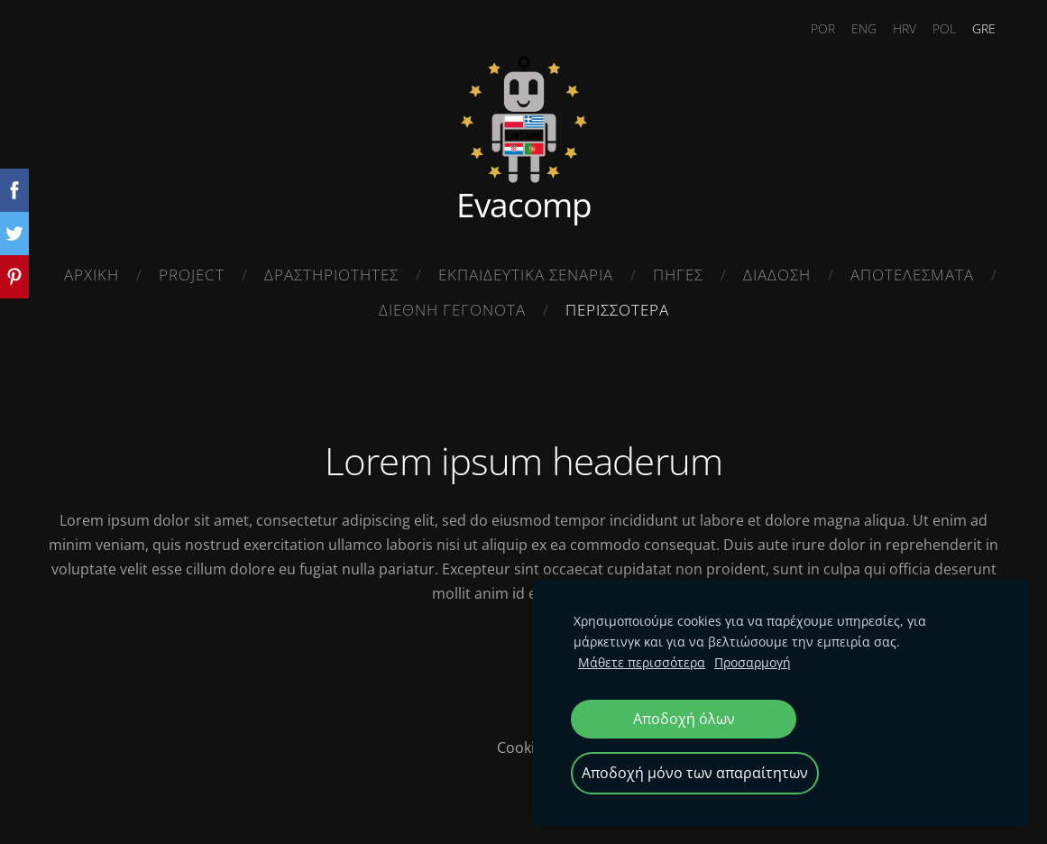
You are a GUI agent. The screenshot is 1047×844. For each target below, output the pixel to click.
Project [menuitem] (192, 274)
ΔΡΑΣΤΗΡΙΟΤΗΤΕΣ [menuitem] (331, 274)
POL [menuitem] (944, 28)
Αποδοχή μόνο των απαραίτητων (695, 773)
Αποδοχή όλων (684, 719)
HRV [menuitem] (904, 28)
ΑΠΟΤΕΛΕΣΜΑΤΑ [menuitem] (912, 274)
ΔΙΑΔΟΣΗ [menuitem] (777, 274)
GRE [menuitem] (984, 28)
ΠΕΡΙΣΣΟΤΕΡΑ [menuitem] (617, 309)
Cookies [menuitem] (523, 747)
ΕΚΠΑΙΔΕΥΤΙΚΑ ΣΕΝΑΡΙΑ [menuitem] (525, 274)
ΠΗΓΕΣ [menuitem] (678, 274)
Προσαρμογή (752, 662)
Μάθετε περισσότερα (641, 662)
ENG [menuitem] (864, 28)
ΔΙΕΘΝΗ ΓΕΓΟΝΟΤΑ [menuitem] (452, 309)
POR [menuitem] (823, 28)
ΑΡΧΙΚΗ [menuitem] (91, 274)
